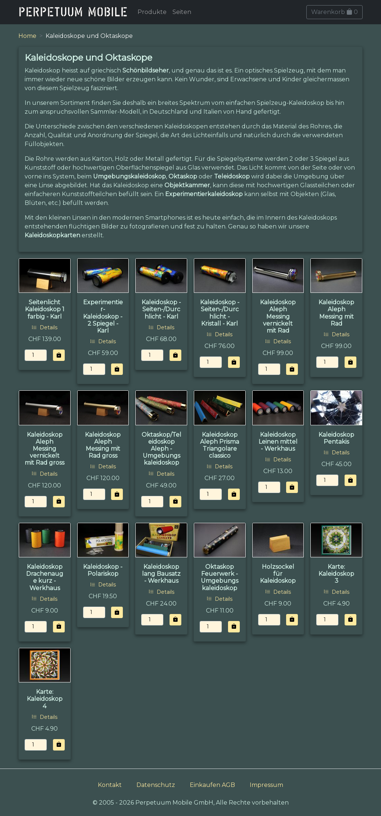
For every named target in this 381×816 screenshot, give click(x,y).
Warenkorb (334, 11)
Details (44, 327)
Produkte (152, 11)
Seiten (181, 11)
